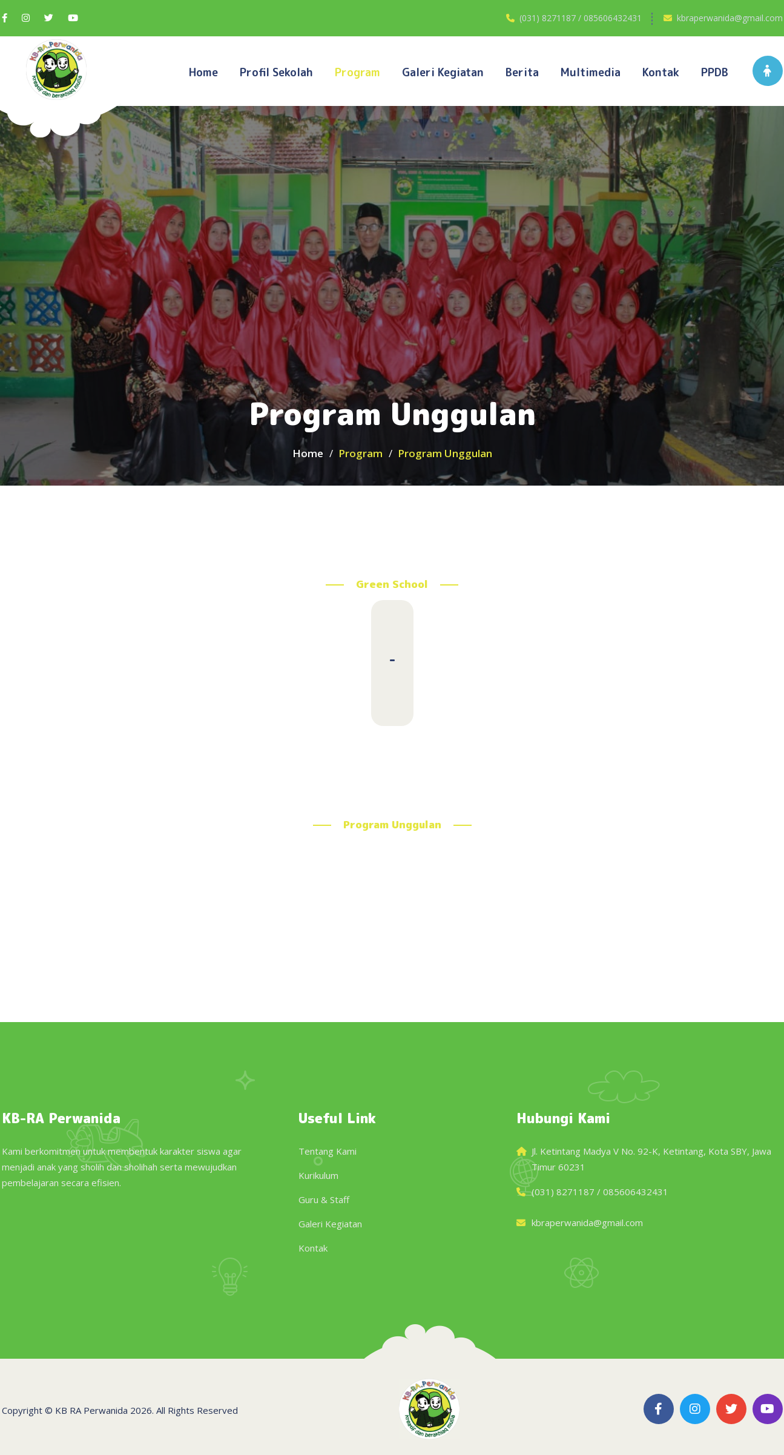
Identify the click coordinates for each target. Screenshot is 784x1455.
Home (203, 72)
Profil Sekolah (276, 72)
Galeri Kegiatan (330, 1224)
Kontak (660, 72)
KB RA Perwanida (91, 1410)
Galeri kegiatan (443, 72)
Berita (522, 72)
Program (357, 72)
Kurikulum (318, 1175)
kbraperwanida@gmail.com (730, 18)
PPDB (714, 72)
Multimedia (591, 72)
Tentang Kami (327, 1151)
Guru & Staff (323, 1199)
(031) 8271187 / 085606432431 (580, 18)
